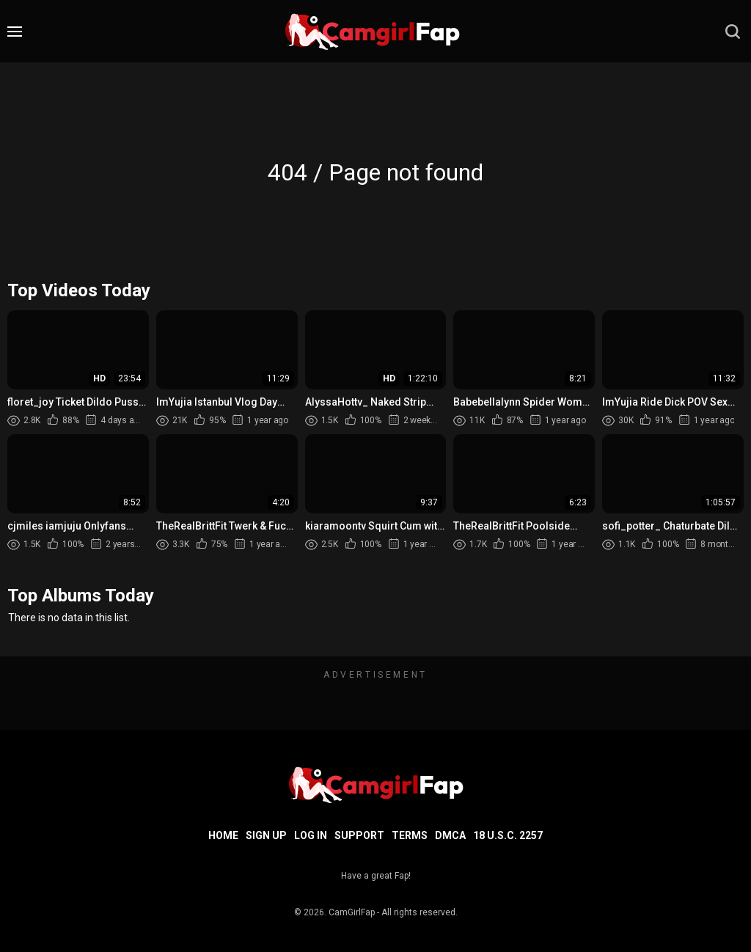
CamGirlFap (352, 912)
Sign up (266, 835)
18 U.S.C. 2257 (508, 835)
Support (359, 835)
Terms (410, 835)
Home (223, 835)
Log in (310, 835)
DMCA (450, 835)
